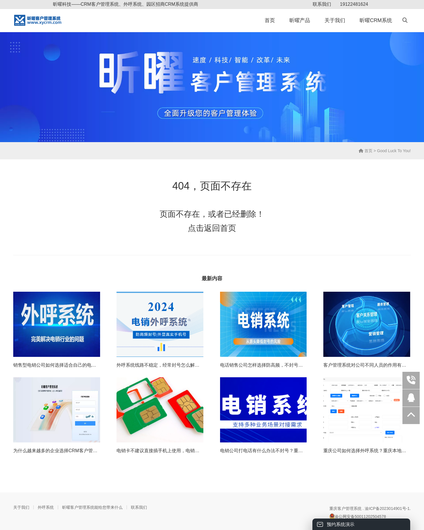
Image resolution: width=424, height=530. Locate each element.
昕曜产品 (299, 20)
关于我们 (334, 20)
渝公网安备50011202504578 (357, 516)
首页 (270, 20)
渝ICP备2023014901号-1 (387, 508)
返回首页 (220, 228)
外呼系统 (46, 507)
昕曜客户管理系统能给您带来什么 (92, 507)
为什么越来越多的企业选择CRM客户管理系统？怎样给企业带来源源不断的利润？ (96, 450)
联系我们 (322, 4)
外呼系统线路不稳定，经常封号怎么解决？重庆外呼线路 (174, 365)
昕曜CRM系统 (376, 20)
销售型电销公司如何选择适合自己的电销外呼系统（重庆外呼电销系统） (87, 365)
